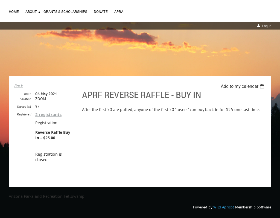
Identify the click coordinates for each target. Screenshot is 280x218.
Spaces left (24, 106)
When (27, 94)
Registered (24, 114)
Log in (266, 26)
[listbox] (243, 86)
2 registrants (48, 114)
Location (25, 99)
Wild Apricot (223, 207)
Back (18, 85)
